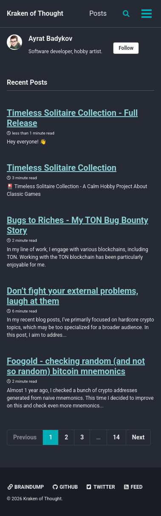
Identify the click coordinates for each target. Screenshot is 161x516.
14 (116, 437)
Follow (126, 48)
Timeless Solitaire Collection (61, 168)
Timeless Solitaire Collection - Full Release (72, 118)
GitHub (65, 487)
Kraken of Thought (35, 13)
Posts (98, 13)
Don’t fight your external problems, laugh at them (72, 296)
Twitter (100, 487)
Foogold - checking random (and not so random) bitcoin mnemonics (76, 366)
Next (138, 437)
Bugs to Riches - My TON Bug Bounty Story (77, 225)
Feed (133, 487)
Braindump (25, 487)
